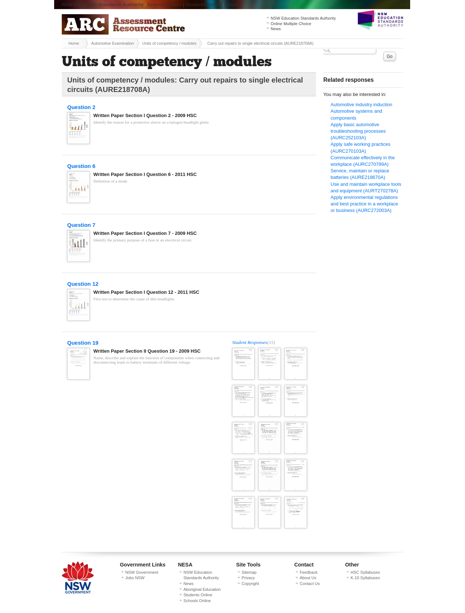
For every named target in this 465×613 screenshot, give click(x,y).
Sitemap (249, 572)
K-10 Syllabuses (365, 578)
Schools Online (164, 4)
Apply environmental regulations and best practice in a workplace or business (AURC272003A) (364, 204)
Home (73, 43)
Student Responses (249, 342)
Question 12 (82, 284)
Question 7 (81, 225)
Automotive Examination (112, 43)
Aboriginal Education (202, 589)
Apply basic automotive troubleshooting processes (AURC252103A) (358, 131)
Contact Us (310, 583)
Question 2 (81, 107)
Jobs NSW (135, 578)
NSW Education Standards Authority (102, 4)
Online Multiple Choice (291, 23)
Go (389, 56)
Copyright (250, 583)
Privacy (248, 578)
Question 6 (81, 166)
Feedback (309, 572)
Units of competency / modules (169, 43)
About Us (308, 578)
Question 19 (82, 343)
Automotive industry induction (361, 104)
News (232, 4)
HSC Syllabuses (365, 572)
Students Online (204, 4)
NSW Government (141, 572)
